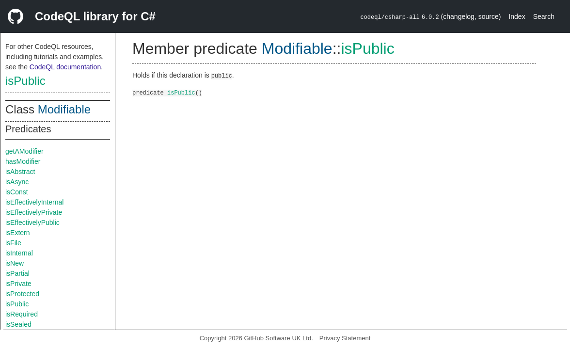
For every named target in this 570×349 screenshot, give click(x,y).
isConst (16, 192)
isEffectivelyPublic (32, 222)
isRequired (21, 314)
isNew (14, 263)
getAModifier (24, 151)
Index (516, 16)
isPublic (25, 80)
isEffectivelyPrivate (33, 212)
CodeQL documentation (65, 67)
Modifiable (64, 109)
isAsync (17, 182)
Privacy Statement (345, 338)
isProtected (22, 294)
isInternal (19, 253)
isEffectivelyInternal (34, 202)
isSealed (18, 324)
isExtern (17, 233)
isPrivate (18, 283)
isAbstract (20, 171)
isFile (13, 243)
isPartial (17, 273)
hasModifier (22, 161)
